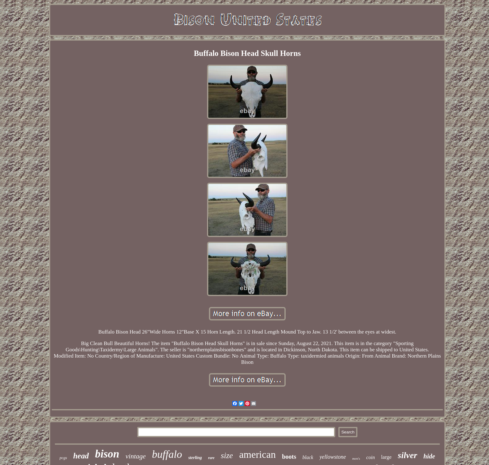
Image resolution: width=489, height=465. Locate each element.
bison (107, 454)
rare (211, 458)
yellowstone (332, 457)
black (308, 457)
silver (407, 455)
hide (429, 456)
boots (289, 456)
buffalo (167, 454)
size (227, 455)
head (81, 456)
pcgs (63, 457)
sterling (195, 457)
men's (356, 458)
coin (370, 457)
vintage (136, 456)
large (386, 457)
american (257, 454)
